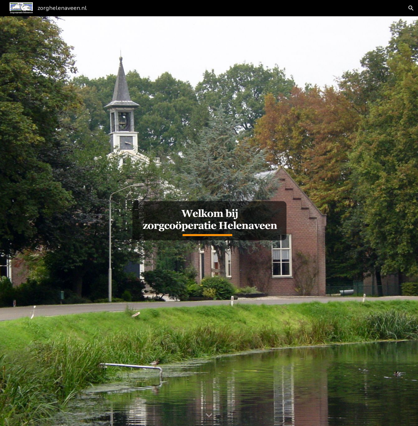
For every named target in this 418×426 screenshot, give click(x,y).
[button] (411, 8)
